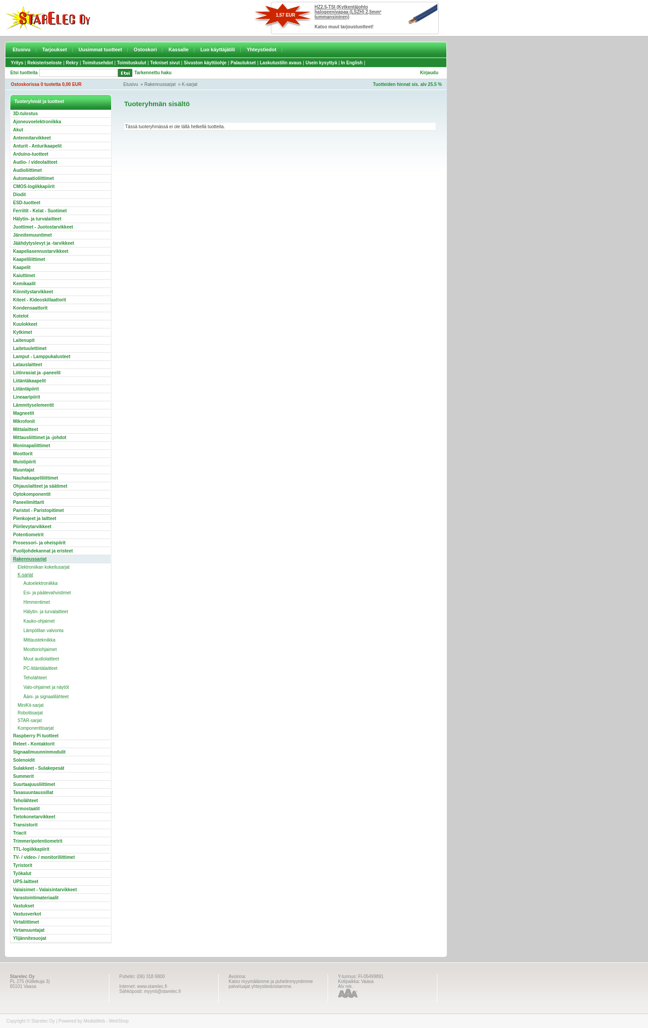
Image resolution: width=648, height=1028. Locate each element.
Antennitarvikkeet (32, 137)
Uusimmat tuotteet (100, 49)
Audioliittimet (27, 170)
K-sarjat (189, 84)
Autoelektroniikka (40, 583)
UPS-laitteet (25, 881)
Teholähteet (35, 677)
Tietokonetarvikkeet (34, 816)
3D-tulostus (25, 113)
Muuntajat (23, 469)
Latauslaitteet (27, 364)
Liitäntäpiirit (26, 388)
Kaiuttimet (24, 275)
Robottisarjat (30, 712)
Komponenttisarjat (36, 728)
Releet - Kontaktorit (33, 743)
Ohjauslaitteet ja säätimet (40, 486)
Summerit (23, 776)
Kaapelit (22, 267)
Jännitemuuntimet (32, 235)
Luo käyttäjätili (217, 49)
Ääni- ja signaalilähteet (46, 696)
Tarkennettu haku (153, 72)
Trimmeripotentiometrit (37, 841)
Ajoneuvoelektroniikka (37, 121)
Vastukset (23, 905)
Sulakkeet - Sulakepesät (38, 768)
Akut (18, 129)
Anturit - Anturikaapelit (37, 146)
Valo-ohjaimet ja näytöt (46, 687)
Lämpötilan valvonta (43, 630)
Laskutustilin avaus (281, 62)
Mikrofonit (24, 421)
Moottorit (22, 453)
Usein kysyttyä (321, 62)
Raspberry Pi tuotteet (35, 735)
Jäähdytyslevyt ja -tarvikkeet (43, 243)
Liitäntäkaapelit (29, 380)
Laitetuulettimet (29, 348)
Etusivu (22, 49)
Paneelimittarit (28, 502)
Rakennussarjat (160, 84)
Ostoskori (145, 49)
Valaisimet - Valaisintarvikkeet (45, 889)
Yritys (17, 62)
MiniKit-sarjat (31, 705)
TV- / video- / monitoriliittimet (44, 857)
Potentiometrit (28, 534)
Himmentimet (36, 602)
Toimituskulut (131, 62)
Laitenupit (24, 340)
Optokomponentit (31, 494)
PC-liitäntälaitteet (40, 668)
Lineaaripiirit (26, 397)
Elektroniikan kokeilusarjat (44, 567)
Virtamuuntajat (29, 930)
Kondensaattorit (30, 307)
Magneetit (23, 413)
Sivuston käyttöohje (205, 62)
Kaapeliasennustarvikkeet (40, 251)
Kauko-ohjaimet (38, 621)
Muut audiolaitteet (41, 658)
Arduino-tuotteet (30, 154)
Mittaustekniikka (39, 639)
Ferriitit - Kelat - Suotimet (40, 210)
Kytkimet (22, 332)
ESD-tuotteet (26, 202)
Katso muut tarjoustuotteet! (344, 26)
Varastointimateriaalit (35, 897)
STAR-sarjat (30, 720)
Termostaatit (26, 808)
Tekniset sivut (165, 62)
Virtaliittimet (26, 922)
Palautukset (243, 62)
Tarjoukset (54, 49)
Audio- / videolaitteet (35, 162)
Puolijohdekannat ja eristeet (43, 550)
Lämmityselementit (33, 405)
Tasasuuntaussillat (33, 792)
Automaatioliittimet (33, 178)
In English (352, 62)
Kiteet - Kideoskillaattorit (39, 299)
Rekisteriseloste (44, 62)
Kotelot (20, 316)
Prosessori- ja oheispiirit (39, 542)
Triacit (19, 832)
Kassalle (178, 49)
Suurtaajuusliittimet (34, 784)
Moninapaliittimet (31, 445)
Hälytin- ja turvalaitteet (37, 218)
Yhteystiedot (261, 49)
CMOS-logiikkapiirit (33, 186)
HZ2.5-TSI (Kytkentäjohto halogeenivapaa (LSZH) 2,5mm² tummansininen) (348, 11)
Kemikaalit (24, 283)
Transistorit (25, 824)
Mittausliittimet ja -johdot (39, 437)
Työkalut (22, 873)
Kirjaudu (429, 72)
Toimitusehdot (97, 62)
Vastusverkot (27, 913)
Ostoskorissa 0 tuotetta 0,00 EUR (46, 84)
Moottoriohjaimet (40, 649)
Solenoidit (24, 760)
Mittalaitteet (25, 429)
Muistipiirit (24, 461)
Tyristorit (22, 865)
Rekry (72, 62)
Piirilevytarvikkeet (32, 526)
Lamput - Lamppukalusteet (41, 356)
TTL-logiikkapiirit (31, 849)
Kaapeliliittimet (29, 259)
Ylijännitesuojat (29, 938)
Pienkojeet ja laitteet (34, 518)
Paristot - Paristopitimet (38, 510)
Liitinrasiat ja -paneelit (37, 372)
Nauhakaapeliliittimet (35, 478)
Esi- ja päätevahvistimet (47, 592)
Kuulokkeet (25, 324)
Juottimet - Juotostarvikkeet (43, 226)
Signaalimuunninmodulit (39, 752)
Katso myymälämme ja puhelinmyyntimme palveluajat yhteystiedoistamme (271, 984)
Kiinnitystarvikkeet (33, 291)
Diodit (19, 194)
